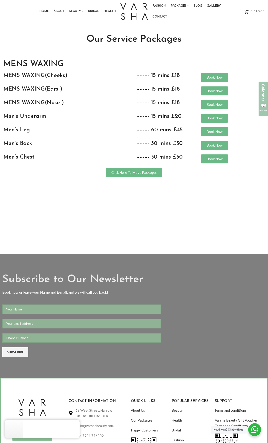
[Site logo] (134, 11)
